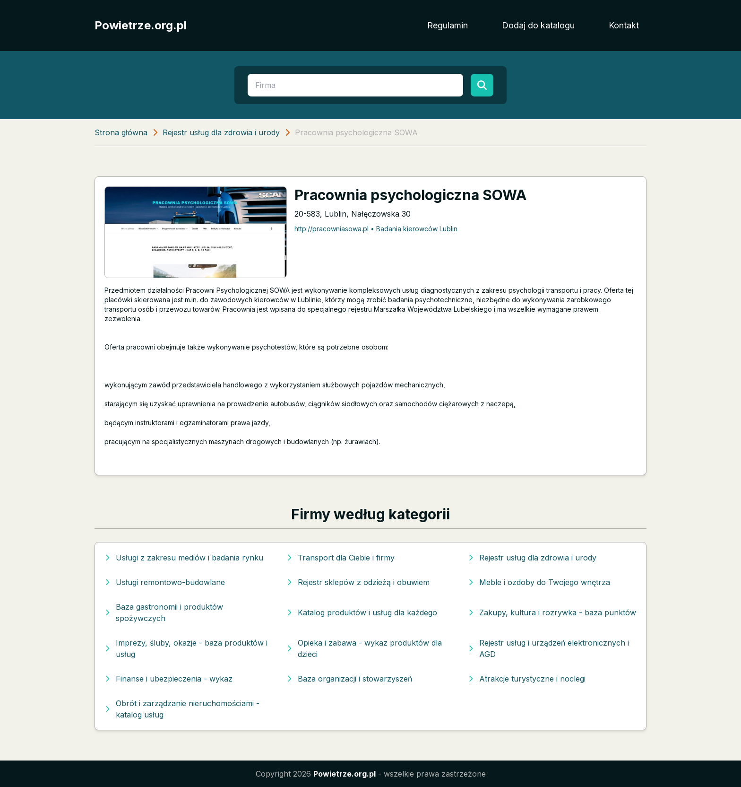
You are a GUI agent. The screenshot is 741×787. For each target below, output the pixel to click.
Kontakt (624, 25)
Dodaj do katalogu (538, 25)
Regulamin (447, 25)
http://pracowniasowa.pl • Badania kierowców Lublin (375, 229)
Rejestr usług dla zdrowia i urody (221, 132)
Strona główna (121, 132)
